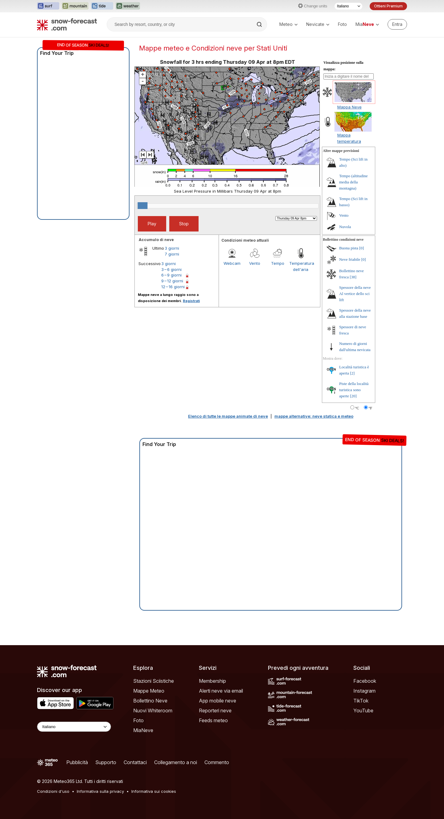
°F (370, 408)
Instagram (364, 691)
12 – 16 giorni (173, 286)
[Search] (260, 24)
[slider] (142, 205)
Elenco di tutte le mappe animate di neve (228, 416)
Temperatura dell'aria (300, 266)
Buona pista (348, 248)
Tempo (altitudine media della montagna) (353, 182)
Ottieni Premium (388, 6)
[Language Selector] (74, 727)
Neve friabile (349, 259)
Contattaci (135, 762)
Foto (342, 24)
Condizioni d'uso (53, 791)
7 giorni (172, 254)
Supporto (105, 762)
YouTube (363, 710)
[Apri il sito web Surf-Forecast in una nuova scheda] (48, 6)
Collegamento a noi (175, 762)
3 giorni (172, 248)
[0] (361, 248)
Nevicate (317, 24)
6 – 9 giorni (171, 274)
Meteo (288, 24)
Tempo (277, 263)
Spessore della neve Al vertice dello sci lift (355, 293)
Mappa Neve (349, 106)
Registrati (191, 301)
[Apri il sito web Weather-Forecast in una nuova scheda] (128, 6)
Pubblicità (77, 762)
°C (357, 408)
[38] (353, 277)
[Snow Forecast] (67, 24)
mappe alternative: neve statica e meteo (313, 416)
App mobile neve (217, 701)
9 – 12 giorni (172, 280)
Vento (254, 263)
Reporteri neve (215, 710)
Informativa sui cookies (153, 791)
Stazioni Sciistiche (153, 681)
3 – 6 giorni (171, 269)
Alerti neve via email (221, 691)
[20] (353, 396)
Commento (216, 762)
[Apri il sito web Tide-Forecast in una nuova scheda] (102, 6)
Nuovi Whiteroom (152, 710)
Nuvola (345, 226)
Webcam (232, 263)
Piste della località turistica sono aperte (353, 389)
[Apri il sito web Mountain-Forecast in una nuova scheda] (75, 6)
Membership (212, 681)
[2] (352, 373)
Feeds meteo (213, 720)
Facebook (364, 681)
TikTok (360, 701)
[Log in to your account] (397, 24)
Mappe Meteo (148, 691)
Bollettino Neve (150, 701)
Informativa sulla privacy (100, 791)
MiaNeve (143, 730)
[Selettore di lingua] (348, 6)
